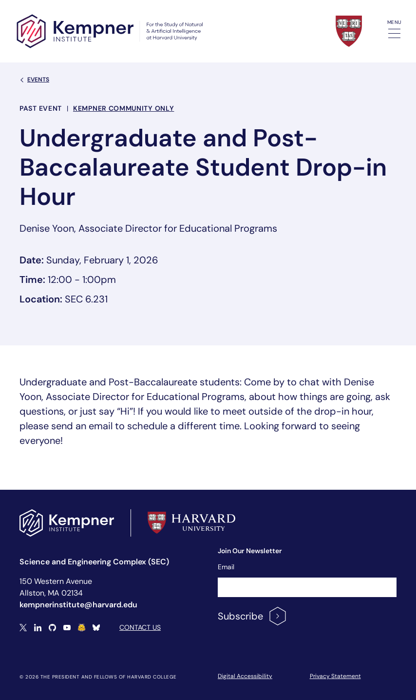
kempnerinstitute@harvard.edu (78, 605)
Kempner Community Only (123, 108)
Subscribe (252, 616)
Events (34, 79)
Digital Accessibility (245, 676)
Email (226, 566)
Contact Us (140, 627)
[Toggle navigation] (394, 33)
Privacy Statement (335, 676)
